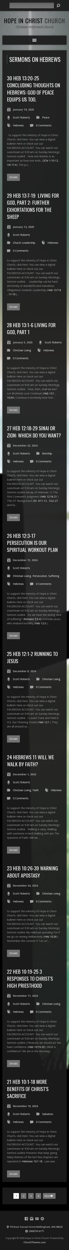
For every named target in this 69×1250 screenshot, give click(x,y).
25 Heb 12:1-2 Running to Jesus (32, 657)
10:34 (10, 397)
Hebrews (18, 125)
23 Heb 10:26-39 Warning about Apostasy (32, 871)
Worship (47, 453)
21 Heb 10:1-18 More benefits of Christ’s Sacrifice (28, 1089)
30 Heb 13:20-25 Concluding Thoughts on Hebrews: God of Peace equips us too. (33, 88)
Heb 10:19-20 (36, 1047)
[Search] (31, 5)
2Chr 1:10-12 (50, 160)
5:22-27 (53, 501)
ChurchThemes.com (35, 1242)
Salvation (47, 1114)
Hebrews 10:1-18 (32, 1161)
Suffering (53, 576)
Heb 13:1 (48, 393)
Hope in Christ (34, 20)
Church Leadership (24, 242)
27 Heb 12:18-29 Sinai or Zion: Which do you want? (34, 431)
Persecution (40, 576)
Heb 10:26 (50, 936)
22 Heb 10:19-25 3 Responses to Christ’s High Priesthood (30, 978)
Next (49, 1196)
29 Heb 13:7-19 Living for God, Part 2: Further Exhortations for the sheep (33, 206)
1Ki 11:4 (11, 165)
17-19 (11, 294)
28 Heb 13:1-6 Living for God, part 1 (31, 328)
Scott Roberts (21, 117)
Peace (45, 117)
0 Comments (44, 125)
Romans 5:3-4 (32, 619)
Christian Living (22, 350)
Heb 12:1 (43, 722)
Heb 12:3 (40, 623)
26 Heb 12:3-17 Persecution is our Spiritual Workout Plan (32, 543)
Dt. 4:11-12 (40, 501)
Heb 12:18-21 (49, 496)
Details (13, 177)
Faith (36, 790)
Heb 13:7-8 (54, 290)
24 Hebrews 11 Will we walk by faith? (30, 760)
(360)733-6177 (36, 1231)
